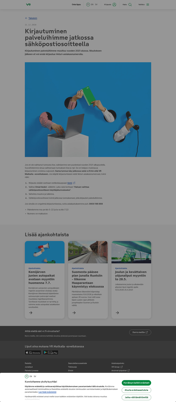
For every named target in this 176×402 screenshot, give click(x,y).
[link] (26, 376)
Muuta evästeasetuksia (136, 390)
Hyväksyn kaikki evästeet (136, 382)
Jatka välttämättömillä (136, 397)
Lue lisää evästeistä (47, 392)
